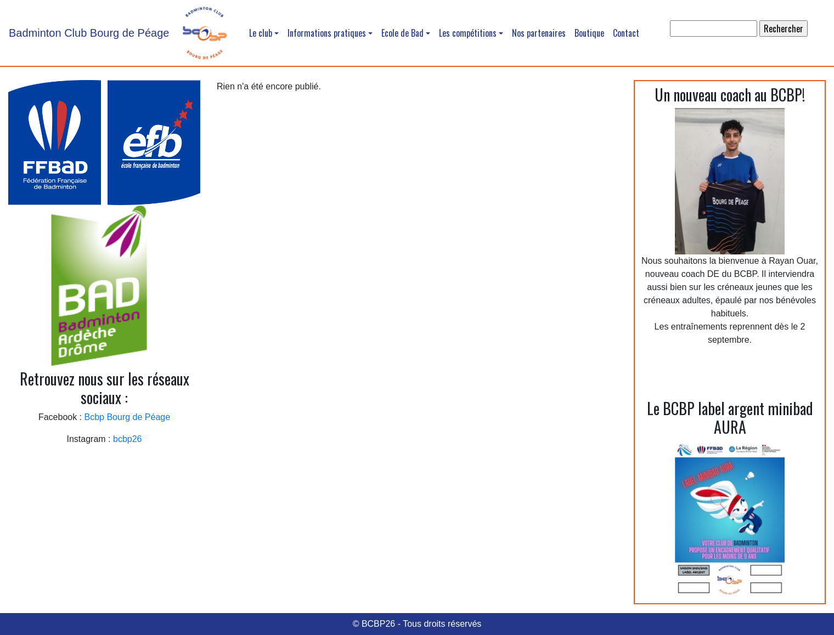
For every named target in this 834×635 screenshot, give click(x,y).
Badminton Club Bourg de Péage (89, 33)
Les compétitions (468, 32)
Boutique (589, 32)
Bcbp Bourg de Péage (127, 417)
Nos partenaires (539, 32)
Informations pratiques (327, 32)
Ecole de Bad (402, 32)
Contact (626, 32)
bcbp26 (127, 439)
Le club (260, 32)
